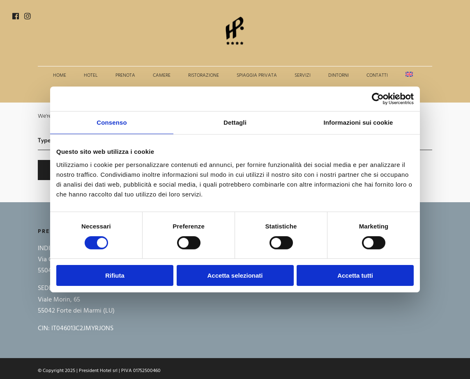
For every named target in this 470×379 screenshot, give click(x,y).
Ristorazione (203, 75)
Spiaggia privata (257, 75)
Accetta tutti (355, 275)
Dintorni (338, 75)
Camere (161, 75)
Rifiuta (114, 275)
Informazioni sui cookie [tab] (358, 122)
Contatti (377, 75)
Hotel (91, 75)
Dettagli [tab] (235, 122)
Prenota (125, 75)
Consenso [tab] (112, 122)
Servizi (303, 75)
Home (59, 75)
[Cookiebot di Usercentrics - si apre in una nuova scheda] (378, 99)
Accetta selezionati (235, 275)
